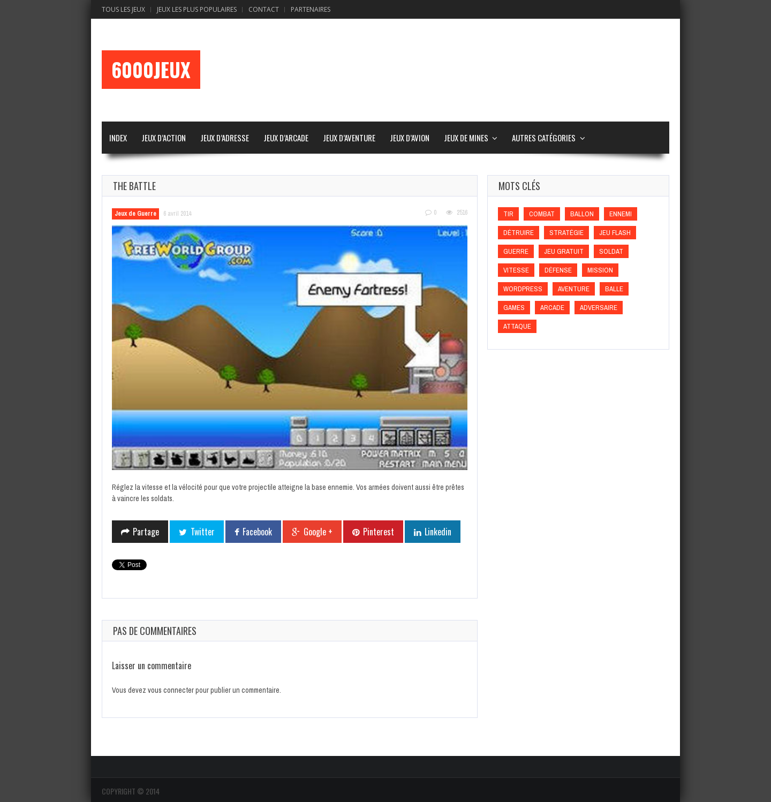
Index (118, 137)
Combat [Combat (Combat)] (542, 213)
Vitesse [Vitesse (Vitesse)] (516, 270)
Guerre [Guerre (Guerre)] (515, 251)
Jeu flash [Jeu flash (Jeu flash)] (615, 232)
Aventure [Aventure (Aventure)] (573, 288)
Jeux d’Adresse (224, 137)
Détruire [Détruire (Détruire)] (518, 232)
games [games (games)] (514, 307)
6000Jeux (151, 69)
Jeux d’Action (163, 137)
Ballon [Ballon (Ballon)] (582, 213)
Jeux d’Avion (409, 137)
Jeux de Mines (466, 137)
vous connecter (171, 690)
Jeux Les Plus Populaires (197, 9)
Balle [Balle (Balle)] (614, 288)
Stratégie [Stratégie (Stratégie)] (566, 232)
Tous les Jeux (123, 9)
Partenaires (310, 9)
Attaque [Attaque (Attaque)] (517, 326)
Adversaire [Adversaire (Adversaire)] (598, 307)
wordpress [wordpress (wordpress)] (522, 288)
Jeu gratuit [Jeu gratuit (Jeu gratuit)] (564, 251)
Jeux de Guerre (135, 213)
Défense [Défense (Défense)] (558, 270)
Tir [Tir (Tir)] (508, 213)
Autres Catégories (544, 137)
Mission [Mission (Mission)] (600, 270)
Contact (263, 9)
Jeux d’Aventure (349, 137)
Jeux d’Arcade (285, 137)
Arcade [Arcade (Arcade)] (552, 307)
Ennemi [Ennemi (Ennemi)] (620, 213)
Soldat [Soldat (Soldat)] (611, 251)
